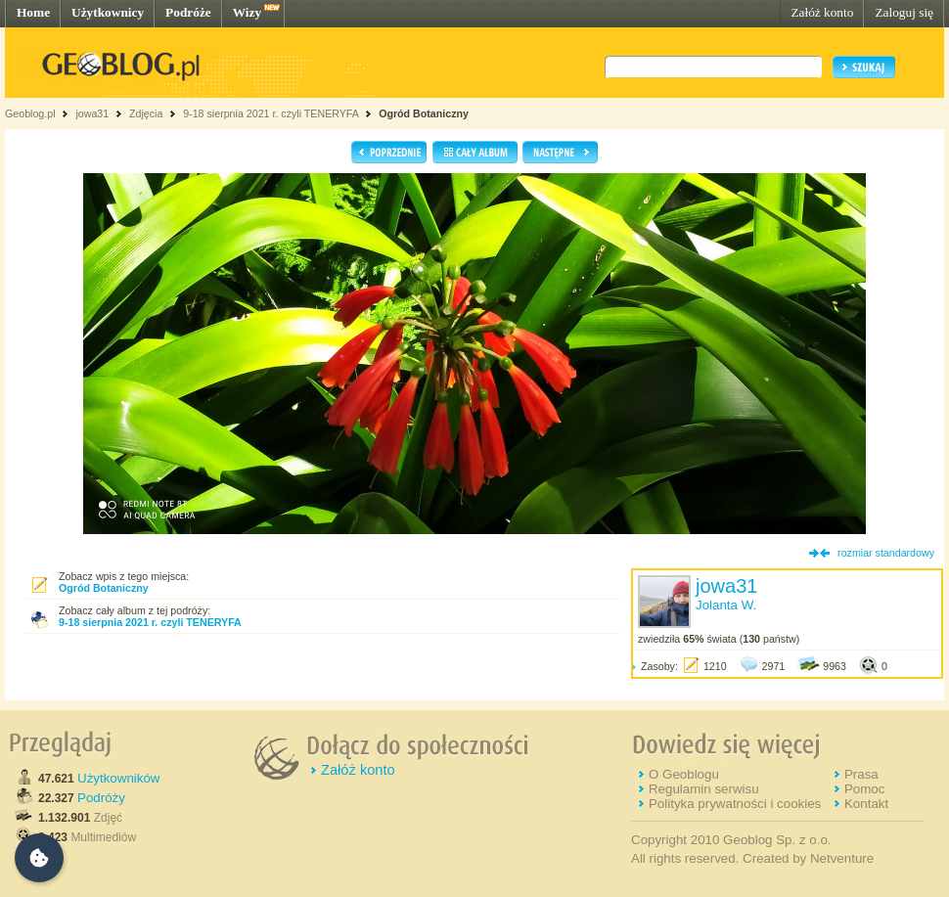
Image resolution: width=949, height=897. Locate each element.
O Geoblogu (684, 774)
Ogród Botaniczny (424, 113)
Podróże (188, 12)
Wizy (247, 12)
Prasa (861, 774)
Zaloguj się (904, 12)
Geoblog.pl (30, 113)
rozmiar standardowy (885, 553)
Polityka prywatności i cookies (735, 803)
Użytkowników (118, 778)
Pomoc (864, 789)
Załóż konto (822, 12)
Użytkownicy (107, 12)
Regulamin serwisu (704, 789)
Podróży (101, 797)
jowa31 (92, 113)
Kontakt (866, 803)
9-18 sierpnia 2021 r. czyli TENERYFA (270, 113)
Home (33, 12)
